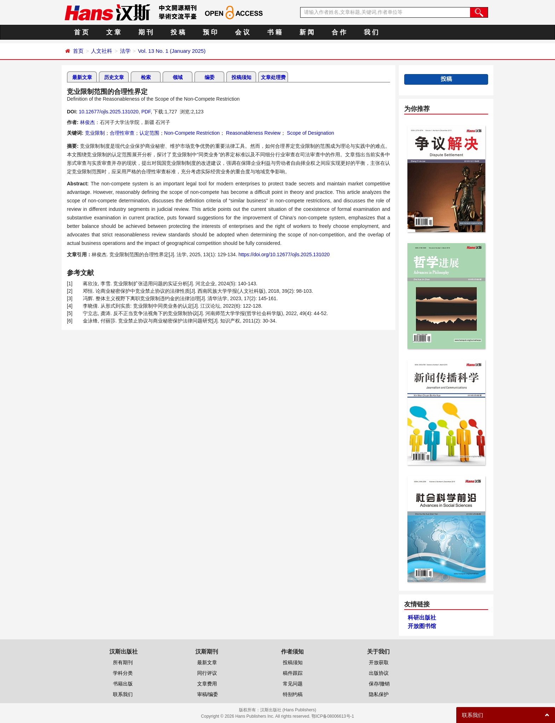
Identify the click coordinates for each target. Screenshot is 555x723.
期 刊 (145, 32)
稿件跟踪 (293, 673)
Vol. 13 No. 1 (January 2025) (172, 51)
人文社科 (101, 51)
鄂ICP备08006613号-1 (332, 716)
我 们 (371, 32)
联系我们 (123, 694)
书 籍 (274, 32)
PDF (145, 111)
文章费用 (207, 683)
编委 (209, 77)
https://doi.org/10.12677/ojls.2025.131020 (284, 254)
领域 (178, 77)
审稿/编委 (207, 694)
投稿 (446, 79)
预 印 (210, 32)
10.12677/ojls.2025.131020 (108, 111)
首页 (78, 51)
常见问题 (293, 683)
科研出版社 (422, 618)
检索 (146, 77)
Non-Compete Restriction (192, 133)
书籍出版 (123, 683)
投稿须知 (241, 77)
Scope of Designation (310, 133)
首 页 (81, 32)
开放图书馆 (422, 626)
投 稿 (178, 32)
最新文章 (82, 77)
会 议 (242, 32)
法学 (125, 51)
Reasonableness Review (253, 133)
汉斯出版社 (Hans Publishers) (288, 709)
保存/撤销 (379, 683)
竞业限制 (95, 133)
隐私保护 (379, 694)
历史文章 (114, 77)
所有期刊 (123, 662)
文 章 (113, 32)
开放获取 (379, 662)
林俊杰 (87, 122)
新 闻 (306, 32)
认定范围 (149, 133)
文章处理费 (273, 77)
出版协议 (379, 673)
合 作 (339, 32)
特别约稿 (293, 694)
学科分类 (123, 673)
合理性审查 (122, 133)
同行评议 (207, 673)
